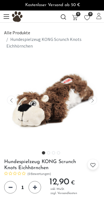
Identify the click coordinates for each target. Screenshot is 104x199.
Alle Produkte (17, 32)
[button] (11, 100)
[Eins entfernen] (10, 187)
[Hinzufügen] (35, 187)
